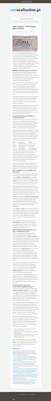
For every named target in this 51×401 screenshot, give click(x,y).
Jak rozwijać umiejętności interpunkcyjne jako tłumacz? (25, 374)
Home (14, 21)
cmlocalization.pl (19, 31)
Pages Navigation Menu (25, 1)
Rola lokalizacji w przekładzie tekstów (22, 350)
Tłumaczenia (18, 21)
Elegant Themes (23, 394)
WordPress (33, 394)
